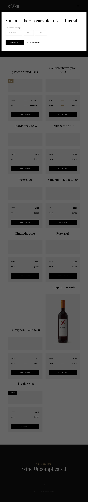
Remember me (34, 42)
